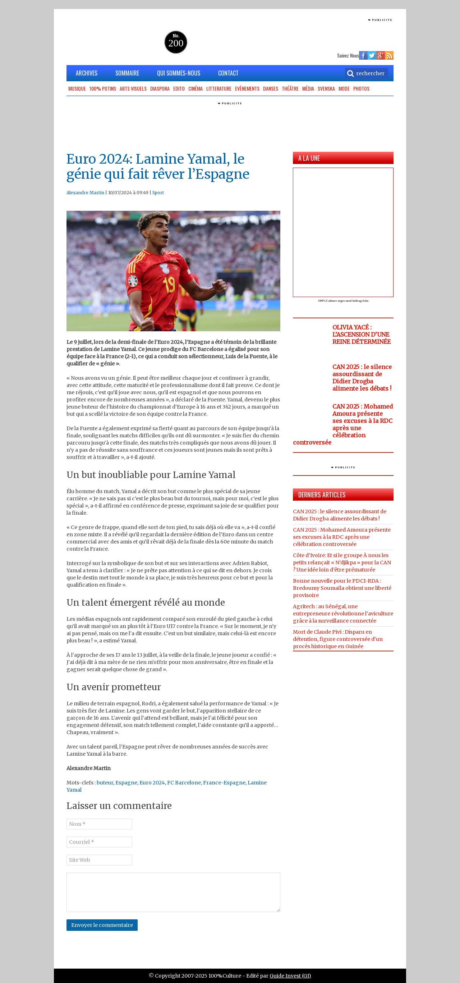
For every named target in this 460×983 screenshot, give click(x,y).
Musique (77, 88)
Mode (344, 88)
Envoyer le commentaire (102, 925)
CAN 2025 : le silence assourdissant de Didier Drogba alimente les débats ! (362, 377)
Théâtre (290, 88)
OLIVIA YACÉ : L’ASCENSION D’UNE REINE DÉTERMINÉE (361, 334)
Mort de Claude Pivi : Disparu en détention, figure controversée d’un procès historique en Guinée (338, 639)
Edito (179, 88)
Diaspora (160, 88)
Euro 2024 (152, 782)
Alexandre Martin (85, 192)
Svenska (326, 88)
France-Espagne (224, 782)
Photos (361, 88)
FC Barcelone (184, 782)
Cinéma (195, 88)
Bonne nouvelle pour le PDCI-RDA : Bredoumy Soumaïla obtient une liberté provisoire (342, 588)
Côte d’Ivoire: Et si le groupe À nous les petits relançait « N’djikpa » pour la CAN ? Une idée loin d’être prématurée (342, 562)
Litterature (218, 88)
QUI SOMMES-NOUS (178, 73)
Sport (158, 192)
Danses (270, 88)
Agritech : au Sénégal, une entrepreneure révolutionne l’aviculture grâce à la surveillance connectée (343, 613)
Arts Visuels (133, 88)
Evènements (247, 88)
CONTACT (228, 73)
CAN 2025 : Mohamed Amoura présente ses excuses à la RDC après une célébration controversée (343, 424)
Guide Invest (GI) (290, 976)
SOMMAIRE (127, 73)
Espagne (126, 782)
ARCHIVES (86, 73)
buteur (105, 782)
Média (308, 88)
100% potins (102, 88)
